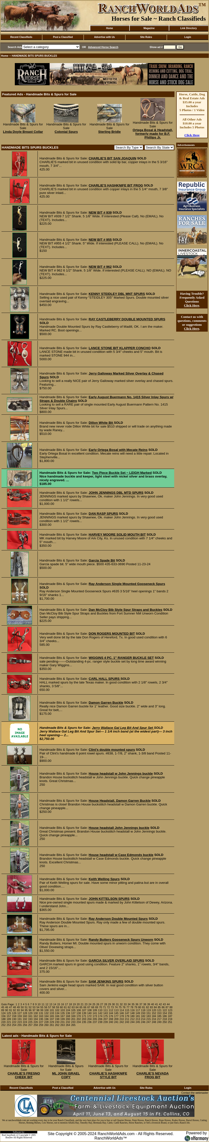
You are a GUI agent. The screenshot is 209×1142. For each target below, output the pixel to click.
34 (129, 1004)
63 (73, 1007)
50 (22, 1007)
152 (154, 1013)
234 (78, 1022)
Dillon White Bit (101, 423)
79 (135, 1007)
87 (167, 1007)
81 (143, 1007)
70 (100, 1007)
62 (69, 1007)
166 (57, 1016)
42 (160, 1004)
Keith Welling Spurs (104, 879)
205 (95, 1019)
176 (111, 1016)
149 (138, 1013)
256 (25, 1024)
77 (128, 1007)
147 (127, 1013)
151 (148, 1013)
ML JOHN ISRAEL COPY (66, 1075)
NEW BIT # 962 (100, 267)
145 (116, 1013)
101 (52, 1010)
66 (84, 1007)
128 (25, 1013)
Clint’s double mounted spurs (112, 749)
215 (148, 1019)
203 (84, 1019)
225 (30, 1022)
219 (170, 1019)
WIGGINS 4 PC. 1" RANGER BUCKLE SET (121, 658)
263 (62, 1024)
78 (131, 1007)
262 (57, 1024)
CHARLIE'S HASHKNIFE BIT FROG (116, 185)
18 (70, 1004)
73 (112, 1007)
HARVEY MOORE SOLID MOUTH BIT (117, 534)
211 (127, 1019)
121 (159, 1010)
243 (127, 1022)
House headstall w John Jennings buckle (121, 773)
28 (105, 1004)
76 (124, 1007)
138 (78, 1013)
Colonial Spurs (66, 132)
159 (19, 1016)
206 (100, 1019)
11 (42, 1004)
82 (147, 1007)
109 (95, 1010)
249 (159, 1022)
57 (49, 1007)
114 (121, 1010)
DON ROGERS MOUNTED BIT (112, 633)
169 (73, 1016)
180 (132, 1016)
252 (3, 1024)
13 (50, 1004)
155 (170, 1013)
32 (121, 1004)
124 (3, 1013)
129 (30, 1013)
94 (22, 1010)
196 (46, 1019)
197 (52, 1019)
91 (10, 1010)
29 (109, 1004)
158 (14, 1016)
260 (46, 1024)
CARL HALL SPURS (104, 679)
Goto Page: (8, 1004)
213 (138, 1019)
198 (57, 1019)
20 (78, 1004)
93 (18, 1010)
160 (25, 1016)
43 (164, 1004)
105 (73, 1010)
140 (89, 1013)
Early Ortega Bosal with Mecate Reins (118, 450)
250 (164, 1022)
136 (68, 1013)
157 (9, 1016)
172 (89, 1016)
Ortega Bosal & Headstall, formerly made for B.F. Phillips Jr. (153, 133)
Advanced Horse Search (103, 47)
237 (95, 1022)
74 (116, 1007)
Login (187, 37)
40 (152, 1004)
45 (2, 1007)
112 (111, 1010)
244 (132, 1022)
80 (139, 1007)
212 (132, 1019)
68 (92, 1007)
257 (30, 1024)
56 (45, 1007)
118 (143, 1010)
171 (84, 1016)
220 (3, 1022)
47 (10, 1007)
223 (19, 1022)
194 (36, 1019)
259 (41, 1024)
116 (132, 1010)
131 (41, 1013)
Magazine (148, 28)
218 (164, 1019)
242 (121, 1022)
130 (36, 1013)
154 (164, 1013)
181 (138, 1016)
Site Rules (146, 37)
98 (38, 1010)
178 (121, 1016)
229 (52, 1022)
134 (57, 1013)
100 (46, 1010)
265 (73, 1024)
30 (113, 1004)
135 (62, 1013)
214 (143, 1019)
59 (57, 1007)
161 (30, 1016)
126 (14, 1013)
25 (93, 1004)
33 (125, 1004)
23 (86, 1004)
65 (80, 1007)
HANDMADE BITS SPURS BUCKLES (34, 55)
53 (34, 1007)
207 (105, 1019)
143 (105, 1013)
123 (170, 1010)
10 (39, 1004)
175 (105, 1016)
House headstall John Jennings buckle (119, 828)
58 (53, 1007)
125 (9, 1013)
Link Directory (188, 28)
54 (38, 1007)
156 (3, 1016)
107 (84, 1010)
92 (14, 1010)
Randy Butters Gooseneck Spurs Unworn (121, 939)
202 (78, 1019)
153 (159, 1013)
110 (100, 1010)
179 (127, 1016)
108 (89, 1010)
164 (46, 1016)
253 (9, 1024)
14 (54, 1004)
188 (3, 1019)
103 (62, 1010)
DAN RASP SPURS (103, 513)
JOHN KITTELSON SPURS (109, 899)
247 (148, 1022)
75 (120, 1007)
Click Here (192, 135)
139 (84, 1013)
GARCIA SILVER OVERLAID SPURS (116, 960)
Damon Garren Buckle (106, 702)
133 (52, 1013)
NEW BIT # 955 (100, 239)
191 (19, 1019)
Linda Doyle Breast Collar (23, 132)
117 (138, 1010)
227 (41, 1022)
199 (62, 1019)
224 (25, 1022)
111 (105, 1010)
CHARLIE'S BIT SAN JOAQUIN (112, 158)
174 (100, 1016)
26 (97, 1004)
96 (30, 1010)
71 (104, 1007)
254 (14, 1024)
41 (156, 1004)
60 (61, 1007)
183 (148, 1016)
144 (111, 1013)
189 (9, 1019)
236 (89, 1022)
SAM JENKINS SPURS (106, 981)
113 (116, 1010)
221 (9, 1022)
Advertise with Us (104, 37)
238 (100, 1022)
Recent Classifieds (21, 37)
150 (143, 1013)
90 (6, 1010)
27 (101, 1004)
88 (171, 1007)
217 (159, 1019)
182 (143, 1016)
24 (90, 1004)
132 (46, 1013)
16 (62, 1004)
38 (144, 1004)
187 (170, 1016)
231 (62, 1022)
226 (36, 1022)
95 (26, 1010)
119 (148, 1010)
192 (25, 1019)
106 (78, 1010)
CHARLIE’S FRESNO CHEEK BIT (24, 1075)
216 (154, 1019)
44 (168, 1004)
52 (30, 1007)
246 (143, 1022)
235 (84, 1022)
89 (2, 1010)
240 (111, 1022)
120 (154, 1010)
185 (159, 1016)
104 (68, 1010)
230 (57, 1022)
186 (164, 1016)
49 (18, 1007)
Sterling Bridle (109, 132)
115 (127, 1010)
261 (52, 1024)
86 (163, 1007)
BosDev (9, 1137)
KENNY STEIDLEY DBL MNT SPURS (117, 294)
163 (41, 1016)
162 (36, 1016)
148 (132, 1013)
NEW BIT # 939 (100, 212)
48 (14, 1007)
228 (46, 1022)
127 (19, 1013)
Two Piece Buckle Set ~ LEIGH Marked (122, 473)
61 (65, 1007)
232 (68, 1022)
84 (155, 1007)
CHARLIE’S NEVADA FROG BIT (152, 1075)
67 (88, 1007)
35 (133, 1004)
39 (148, 1004)
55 (41, 1007)
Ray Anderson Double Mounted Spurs (118, 918)
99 (41, 1010)
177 (116, 1016)
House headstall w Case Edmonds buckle (121, 855)
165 (52, 1016)
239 (105, 1022)
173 (95, 1016)
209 (116, 1019)
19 (74, 1004)
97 (34, 1010)
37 (140, 1004)
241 (116, 1022)
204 (89, 1019)
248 (154, 1022)
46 (6, 1007)
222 (14, 1022)
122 (165, 1010)
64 (77, 1007)
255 (19, 1024)
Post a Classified (63, 37)
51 (26, 1007)
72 (108, 1007)
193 (30, 1019)
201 (73, 1019)
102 (57, 1010)
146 (121, 1013)
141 (95, 1013)
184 (154, 1016)
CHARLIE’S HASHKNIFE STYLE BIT (108, 1075)
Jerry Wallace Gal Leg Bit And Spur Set (123, 728)
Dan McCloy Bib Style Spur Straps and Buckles (125, 610)
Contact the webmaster (194, 1092)
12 (46, 1004)
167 (62, 1016)
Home (109, 28)
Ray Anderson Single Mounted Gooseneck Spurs (127, 584)
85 (159, 1007)
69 (96, 1007)
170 (78, 1016)
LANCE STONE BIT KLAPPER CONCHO (120, 348)
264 (68, 1024)
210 (121, 1019)
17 (66, 1004)
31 (117, 1004)
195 (41, 1019)
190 (14, 1019)
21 (82, 1004)
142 (100, 1013)
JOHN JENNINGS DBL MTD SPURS (116, 492)
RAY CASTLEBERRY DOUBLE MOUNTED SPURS (127, 319)
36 (136, 1004)
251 (170, 1022)
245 (138, 1022)
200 (68, 1019)
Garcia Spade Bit (102, 560)
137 (73, 1013)
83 (151, 1007)
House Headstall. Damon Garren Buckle (120, 800)
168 (68, 1016)
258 (36, 1024)
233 (73, 1022)
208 (111, 1019)
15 (58, 1004)
